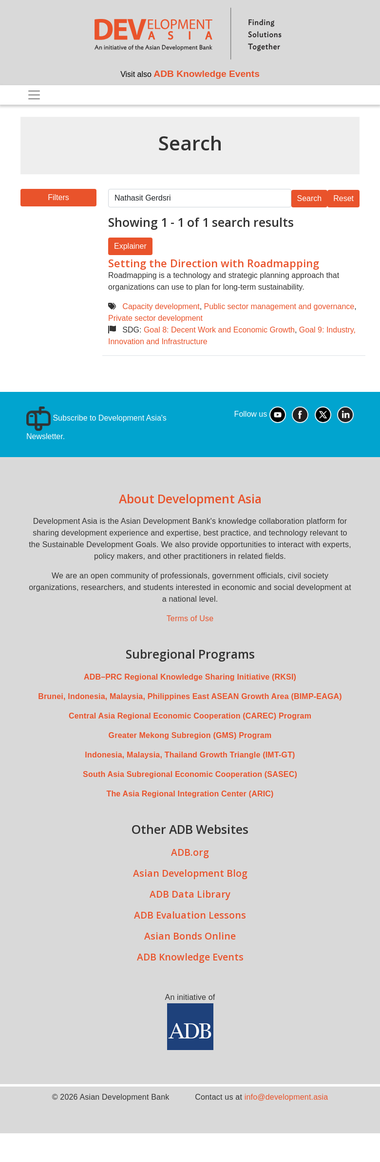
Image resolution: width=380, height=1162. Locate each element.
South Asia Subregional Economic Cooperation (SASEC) (190, 774)
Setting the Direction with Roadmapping (213, 263)
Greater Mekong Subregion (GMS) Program (190, 735)
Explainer (130, 246)
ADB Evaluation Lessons (190, 915)
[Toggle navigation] (34, 95)
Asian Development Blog (190, 873)
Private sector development (155, 318)
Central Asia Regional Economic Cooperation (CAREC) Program (190, 716)
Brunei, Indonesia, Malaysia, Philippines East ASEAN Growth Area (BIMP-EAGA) (190, 696)
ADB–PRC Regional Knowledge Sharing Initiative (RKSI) (190, 677)
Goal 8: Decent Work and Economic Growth (219, 330)
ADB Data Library (190, 894)
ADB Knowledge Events (206, 74)
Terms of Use (190, 618)
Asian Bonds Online (190, 935)
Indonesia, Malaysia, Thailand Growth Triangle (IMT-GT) (190, 755)
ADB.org (190, 852)
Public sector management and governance (279, 306)
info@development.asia (286, 1097)
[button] (58, 197)
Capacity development (160, 306)
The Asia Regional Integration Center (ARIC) (189, 794)
